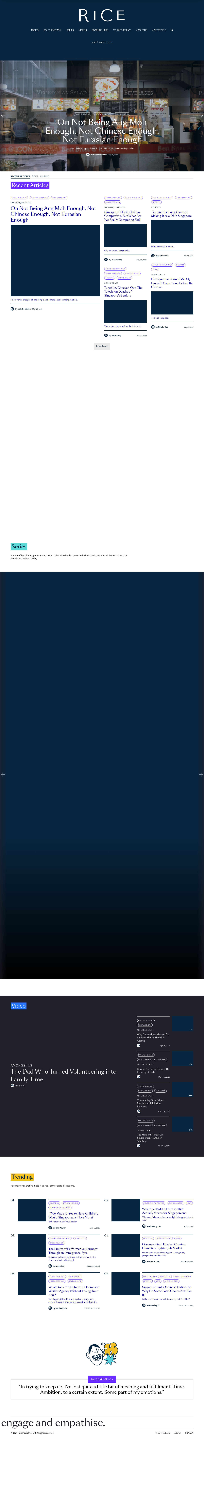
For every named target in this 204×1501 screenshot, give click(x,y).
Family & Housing (82, 114)
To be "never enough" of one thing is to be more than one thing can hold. (44, 300)
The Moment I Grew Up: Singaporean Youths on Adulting (150, 1138)
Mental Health (124, 278)
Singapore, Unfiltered (21, 203)
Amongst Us (21, 1066)
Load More (102, 346)
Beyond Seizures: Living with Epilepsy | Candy (153, 1070)
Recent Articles (20, 176)
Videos (83, 30)
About (177, 1433)
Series (70, 30)
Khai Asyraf (61, 1228)
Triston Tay (116, 336)
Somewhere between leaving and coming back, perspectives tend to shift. (163, 1254)
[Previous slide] (3, 115)
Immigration (80, 1238)
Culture (44, 176)
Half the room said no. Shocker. (62, 1222)
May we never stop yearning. (117, 251)
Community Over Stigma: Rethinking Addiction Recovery (151, 1103)
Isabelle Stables (100, 155)
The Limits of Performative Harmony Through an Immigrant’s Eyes (73, 1251)
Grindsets (156, 207)
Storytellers (100, 30)
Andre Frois (163, 256)
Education (54, 1203)
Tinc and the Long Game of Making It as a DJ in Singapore (171, 214)
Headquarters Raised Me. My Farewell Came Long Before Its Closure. (172, 283)
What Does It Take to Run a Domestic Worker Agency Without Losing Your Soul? (73, 1291)
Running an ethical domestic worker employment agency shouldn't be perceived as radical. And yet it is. (73, 1301)
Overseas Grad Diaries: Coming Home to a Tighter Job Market (163, 1246)
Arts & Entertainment (162, 198)
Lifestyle (156, 202)
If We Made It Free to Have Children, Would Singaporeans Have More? (73, 1215)
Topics (35, 30)
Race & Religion (122, 114)
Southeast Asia (52, 30)
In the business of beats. (162, 247)
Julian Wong (116, 260)
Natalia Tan (163, 327)
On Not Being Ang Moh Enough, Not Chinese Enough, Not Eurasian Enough (53, 214)
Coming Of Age (158, 275)
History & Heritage (102, 114)
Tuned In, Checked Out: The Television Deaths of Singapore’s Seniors (123, 292)
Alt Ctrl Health (145, 1030)
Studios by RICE (122, 30)
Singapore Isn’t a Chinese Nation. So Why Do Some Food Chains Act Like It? (167, 1291)
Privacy (189, 1433)
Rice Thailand (163, 1433)
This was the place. (160, 318)
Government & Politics (60, 1208)
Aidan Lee (60, 1266)
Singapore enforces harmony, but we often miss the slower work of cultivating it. (72, 1258)
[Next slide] (201, 115)
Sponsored (161, 1059)
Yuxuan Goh (154, 1262)
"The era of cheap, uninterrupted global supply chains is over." (167, 1219)
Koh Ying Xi (154, 1306)
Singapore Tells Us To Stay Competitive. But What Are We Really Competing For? (122, 216)
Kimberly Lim (155, 1227)
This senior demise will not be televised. (122, 326)
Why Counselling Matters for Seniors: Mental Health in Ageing (153, 1037)
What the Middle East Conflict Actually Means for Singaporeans (164, 1211)
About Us (141, 30)
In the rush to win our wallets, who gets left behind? (166, 1299)
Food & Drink (149, 1277)
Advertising (159, 30)
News (35, 176)
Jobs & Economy (113, 202)
